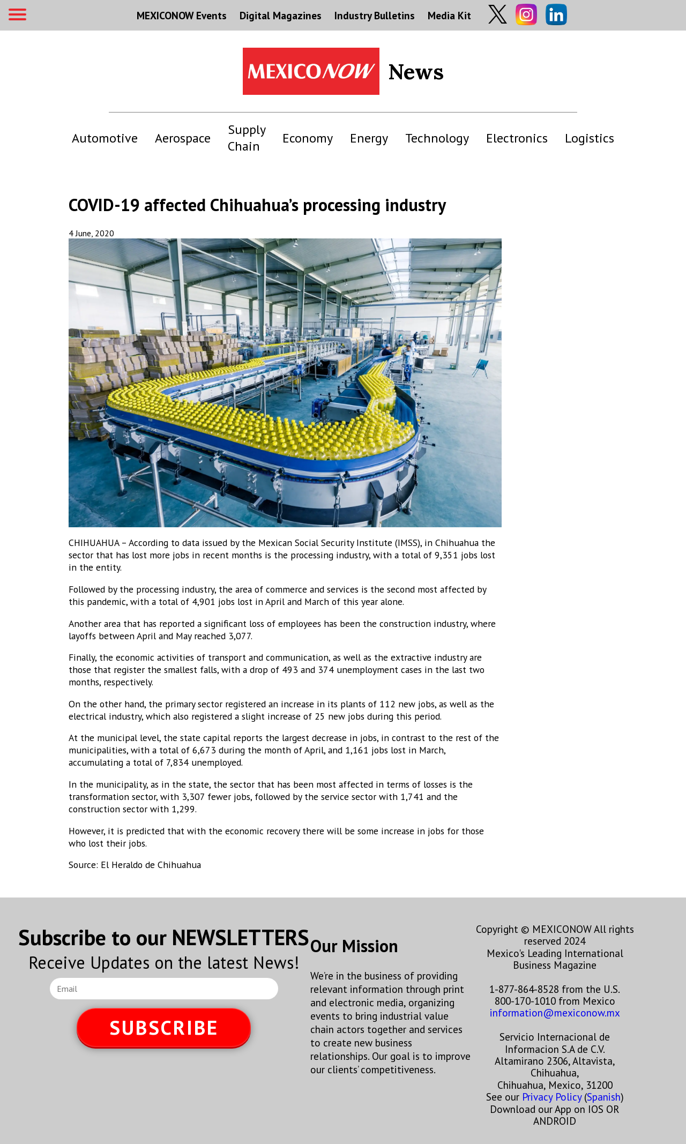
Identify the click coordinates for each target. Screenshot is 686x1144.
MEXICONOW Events (182, 15)
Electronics (517, 138)
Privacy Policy (551, 1096)
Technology (437, 138)
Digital (281, 15)
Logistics (589, 138)
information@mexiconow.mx (555, 1012)
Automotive (105, 138)
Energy (369, 138)
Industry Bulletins (374, 15)
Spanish (604, 1096)
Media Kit (449, 15)
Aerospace (183, 138)
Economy (307, 138)
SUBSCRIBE (164, 1027)
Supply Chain (246, 137)
